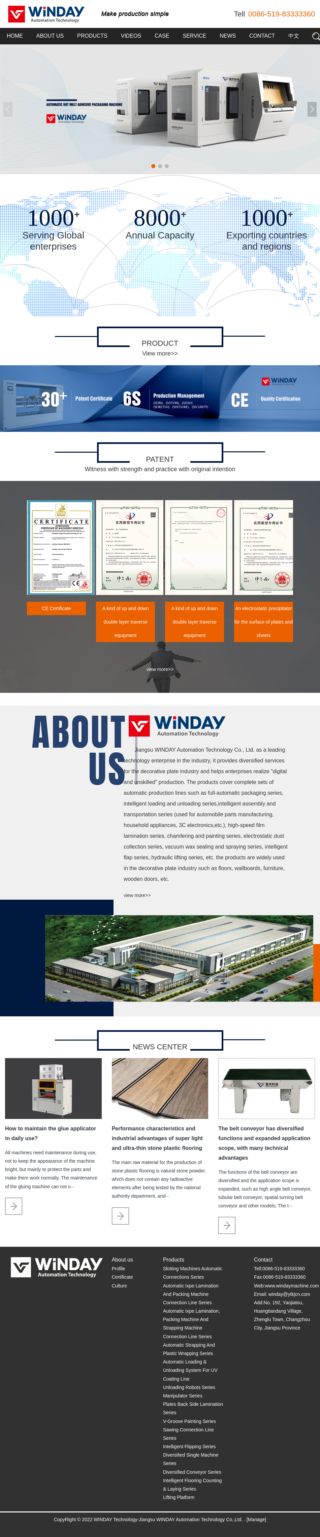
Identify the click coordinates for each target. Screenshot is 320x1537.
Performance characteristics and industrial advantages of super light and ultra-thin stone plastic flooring (157, 1138)
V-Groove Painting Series (189, 1421)
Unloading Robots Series (189, 1387)
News (228, 36)
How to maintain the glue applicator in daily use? (50, 1133)
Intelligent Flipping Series (189, 1446)
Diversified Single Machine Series (191, 1459)
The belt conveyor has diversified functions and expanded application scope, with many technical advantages (264, 1143)
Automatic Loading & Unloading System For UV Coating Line (190, 1370)
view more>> (160, 669)
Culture (119, 1285)
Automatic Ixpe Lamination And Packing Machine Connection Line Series (191, 1294)
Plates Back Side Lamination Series (193, 1408)
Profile (118, 1268)
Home (15, 36)
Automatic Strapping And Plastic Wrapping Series (189, 1349)
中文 (293, 36)
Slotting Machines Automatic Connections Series (192, 1273)
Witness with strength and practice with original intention (160, 469)
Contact (262, 36)
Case (162, 36)
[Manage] (256, 1519)
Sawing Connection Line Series (188, 1434)
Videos (131, 36)
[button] (312, 109)
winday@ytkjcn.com (289, 1294)
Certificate (122, 1277)
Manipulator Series (182, 1395)
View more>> (160, 353)
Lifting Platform (178, 1497)
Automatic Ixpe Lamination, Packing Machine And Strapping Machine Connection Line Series (191, 1323)
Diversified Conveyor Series (192, 1472)
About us (50, 36)
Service (194, 36)
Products (92, 36)
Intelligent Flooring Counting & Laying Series (192, 1485)
